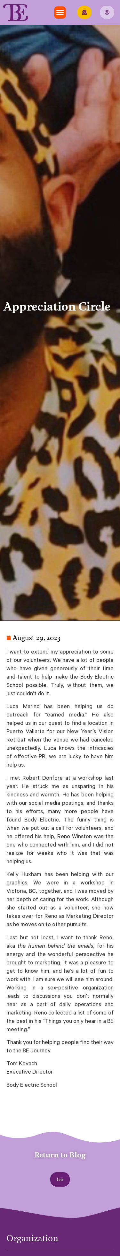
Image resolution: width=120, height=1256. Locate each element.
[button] (60, 12)
